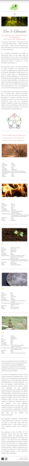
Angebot (20, 459)
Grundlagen (25, 459)
